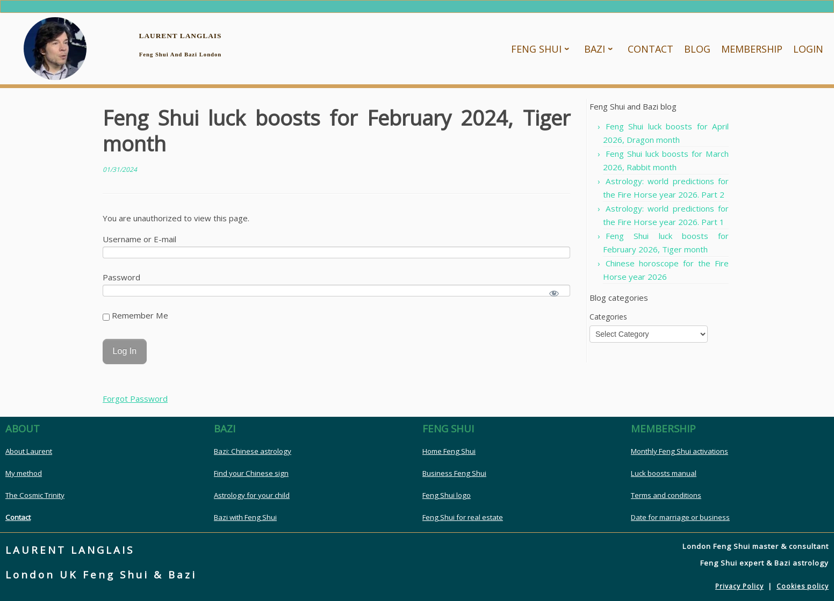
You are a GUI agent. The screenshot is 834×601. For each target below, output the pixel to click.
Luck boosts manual (663, 477)
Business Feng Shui (454, 477)
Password (121, 281)
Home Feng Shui (449, 455)
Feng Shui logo (446, 499)
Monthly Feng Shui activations (679, 455)
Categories (608, 320)
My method (23, 477)
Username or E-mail (139, 242)
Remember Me (135, 319)
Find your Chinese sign (251, 477)
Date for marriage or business (680, 521)
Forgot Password (135, 402)
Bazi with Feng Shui (245, 521)
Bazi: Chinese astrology (252, 455)
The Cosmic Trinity (34, 499)
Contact (18, 521)
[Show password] (554, 297)
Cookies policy (803, 590)
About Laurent (28, 455)
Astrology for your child (252, 499)
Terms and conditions (666, 499)
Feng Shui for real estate (462, 521)
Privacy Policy (739, 590)
